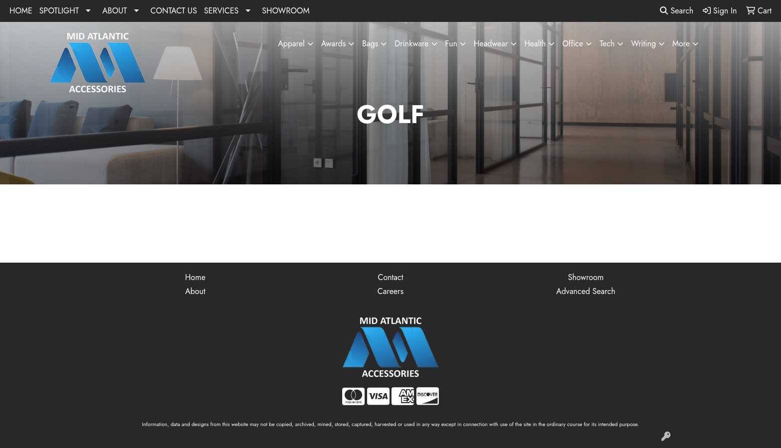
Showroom (586, 277)
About (195, 291)
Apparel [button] (291, 43)
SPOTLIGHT (59, 10)
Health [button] (535, 43)
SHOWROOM (285, 10)
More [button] (681, 43)
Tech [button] (607, 43)
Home (195, 277)
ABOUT (114, 10)
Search (676, 10)
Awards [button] (333, 43)
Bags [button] (370, 43)
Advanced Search (586, 291)
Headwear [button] (491, 43)
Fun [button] (451, 43)
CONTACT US (173, 10)
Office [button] (572, 43)
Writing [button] (643, 43)
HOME (20, 10)
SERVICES (221, 10)
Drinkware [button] (411, 43)
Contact (390, 277)
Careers (390, 291)
